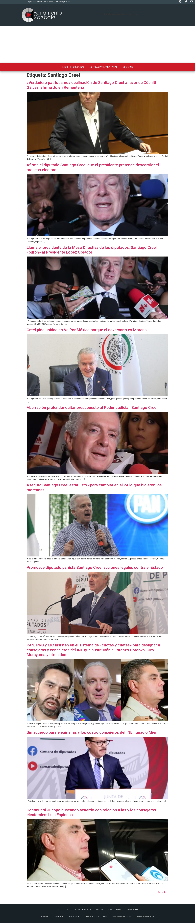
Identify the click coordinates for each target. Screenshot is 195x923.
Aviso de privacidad (145, 916)
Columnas (78, 67)
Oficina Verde (75, 916)
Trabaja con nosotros (96, 916)
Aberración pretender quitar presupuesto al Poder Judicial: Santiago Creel (92, 407)
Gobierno (128, 67)
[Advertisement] (97, 44)
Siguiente (163, 892)
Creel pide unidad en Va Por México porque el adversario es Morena (87, 329)
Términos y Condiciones (121, 916)
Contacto (59, 916)
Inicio (65, 67)
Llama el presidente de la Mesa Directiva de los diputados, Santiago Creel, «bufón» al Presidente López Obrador (92, 250)
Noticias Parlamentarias (104, 67)
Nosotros (45, 916)
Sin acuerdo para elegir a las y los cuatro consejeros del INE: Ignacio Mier (92, 732)
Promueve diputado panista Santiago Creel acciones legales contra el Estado (95, 567)
